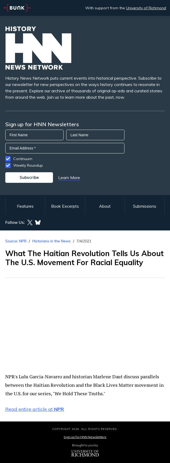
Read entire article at (34, 409)
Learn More (69, 177)
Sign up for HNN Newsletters (85, 437)
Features (25, 206)
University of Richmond (146, 8)
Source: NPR (15, 241)
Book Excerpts (65, 206)
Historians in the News (51, 241)
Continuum (22, 158)
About (105, 206)
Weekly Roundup (28, 165)
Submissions (144, 206)
